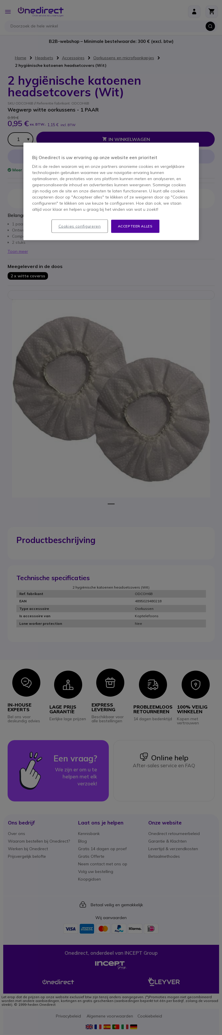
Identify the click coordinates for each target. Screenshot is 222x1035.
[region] (111, 191)
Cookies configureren (79, 226)
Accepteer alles (135, 226)
